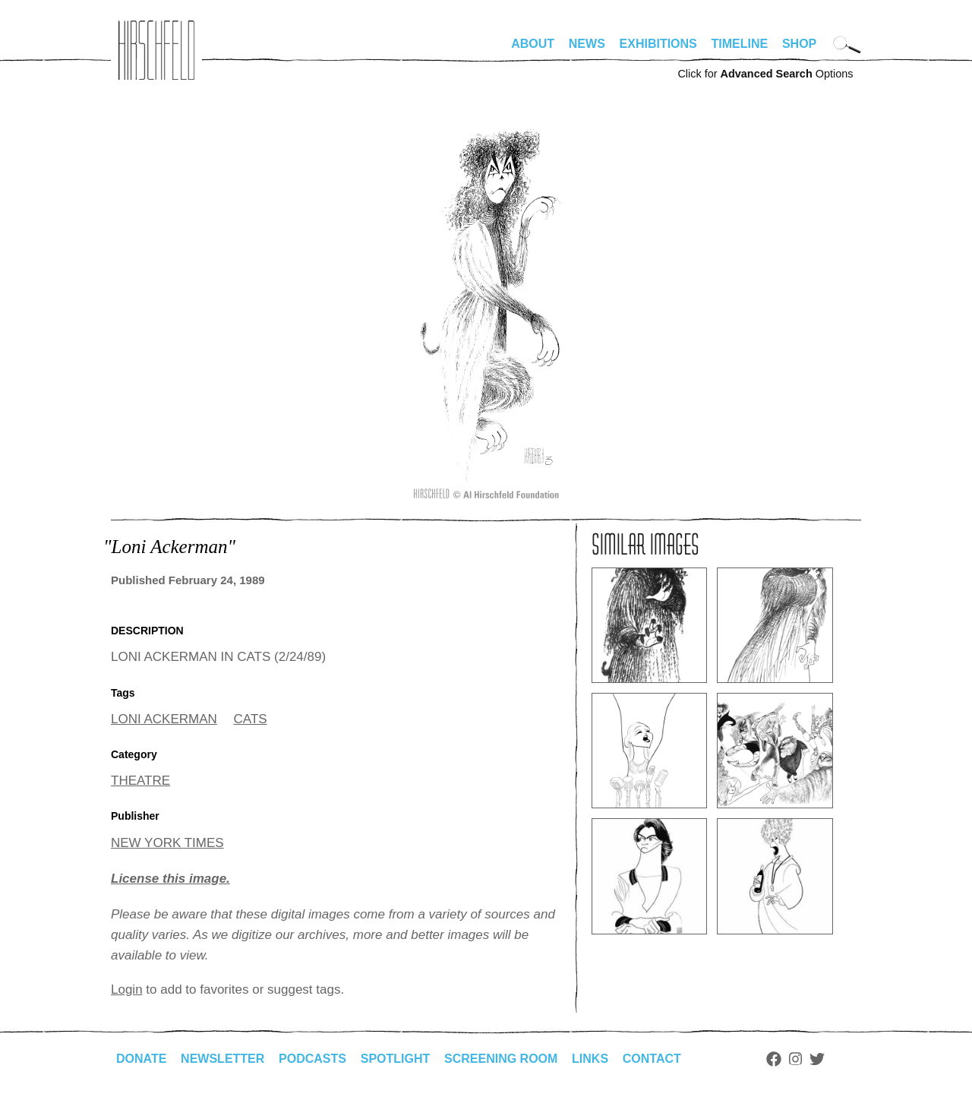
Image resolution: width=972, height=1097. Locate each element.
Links (590, 1058)
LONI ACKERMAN (164, 719)
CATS (250, 719)
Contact (652, 1058)
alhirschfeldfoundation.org (156, 50)
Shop (799, 43)
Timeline (740, 43)
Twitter (817, 1059)
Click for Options (765, 74)
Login (127, 989)
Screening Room (500, 1058)
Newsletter (222, 1058)
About (532, 43)
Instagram (795, 1059)
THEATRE (140, 780)
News (587, 43)
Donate (141, 1058)
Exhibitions (658, 43)
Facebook (773, 1059)
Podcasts (312, 1058)
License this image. (170, 878)
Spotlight (396, 1058)
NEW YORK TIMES (167, 843)
